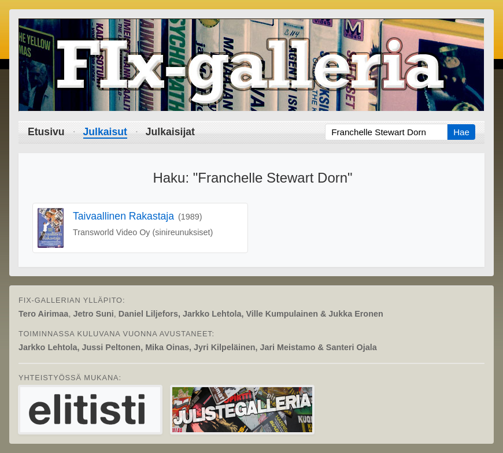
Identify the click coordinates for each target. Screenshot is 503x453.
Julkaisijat (170, 132)
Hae (461, 132)
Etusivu (46, 132)
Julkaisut (105, 132)
